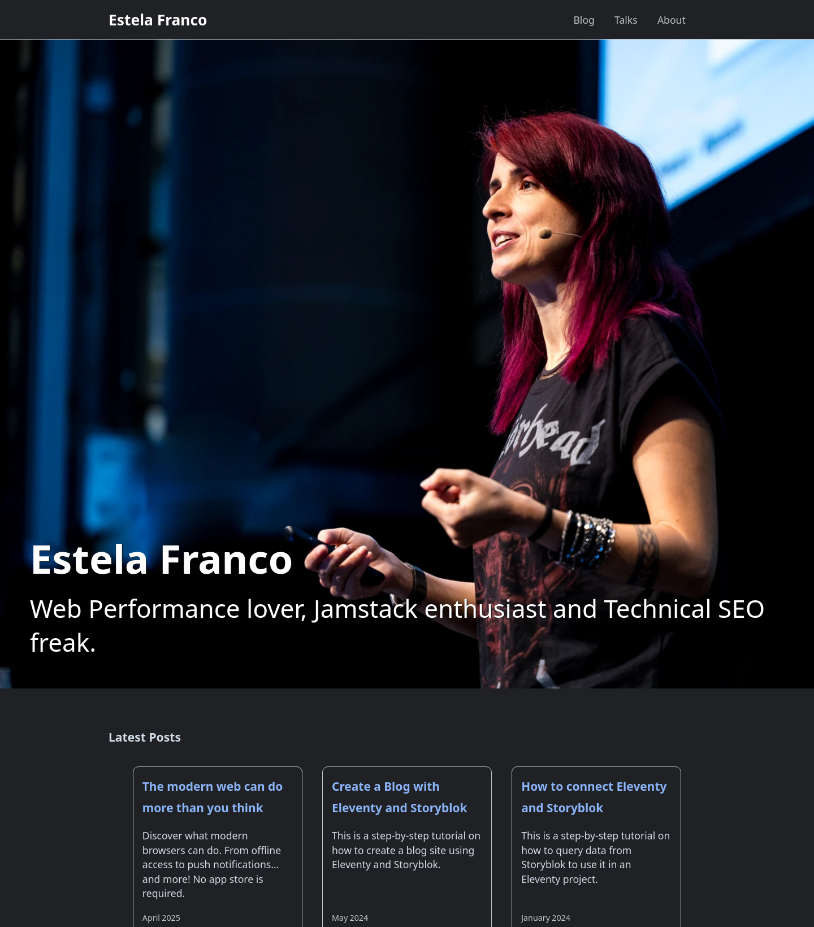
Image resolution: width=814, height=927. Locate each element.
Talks (626, 20)
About (671, 20)
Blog (583, 20)
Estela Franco (158, 20)
